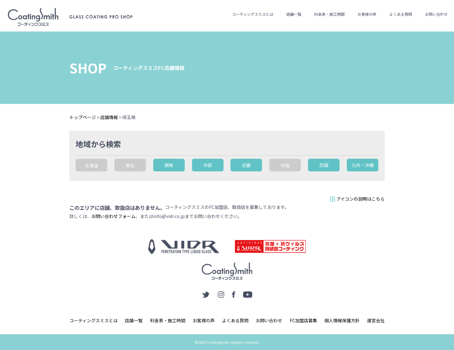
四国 (323, 165)
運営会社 (376, 320)
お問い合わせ (436, 14)
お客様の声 (367, 14)
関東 (169, 165)
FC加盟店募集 (303, 320)
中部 (207, 165)
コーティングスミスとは (252, 14)
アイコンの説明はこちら (357, 199)
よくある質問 (400, 14)
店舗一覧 (293, 14)
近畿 (246, 165)
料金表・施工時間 (329, 14)
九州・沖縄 (363, 165)
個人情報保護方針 (342, 320)
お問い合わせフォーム (113, 216)
